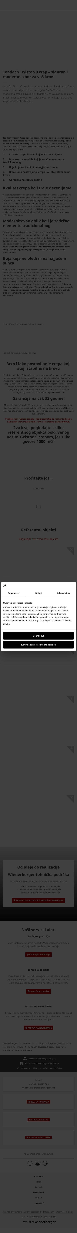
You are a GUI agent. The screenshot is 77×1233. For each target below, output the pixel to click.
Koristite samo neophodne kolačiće (38, 645)
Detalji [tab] (38, 593)
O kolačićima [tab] (63, 593)
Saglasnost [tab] (13, 593)
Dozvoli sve (38, 635)
